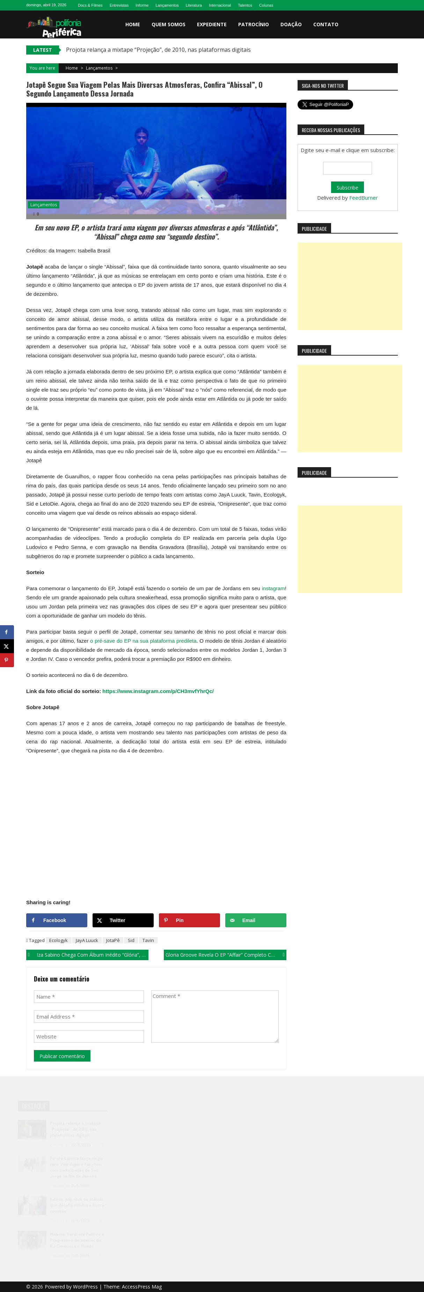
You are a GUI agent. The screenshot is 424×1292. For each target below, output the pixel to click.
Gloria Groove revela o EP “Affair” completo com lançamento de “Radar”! (226, 954)
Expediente (212, 24)
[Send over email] (255, 920)
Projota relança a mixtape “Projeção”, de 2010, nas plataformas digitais (158, 49)
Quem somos (168, 24)
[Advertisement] (350, 286)
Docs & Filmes (90, 5)
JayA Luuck (87, 940)
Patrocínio (253, 24)
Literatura (194, 5)
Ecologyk (58, 940)
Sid (131, 940)
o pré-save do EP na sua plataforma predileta (143, 641)
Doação (291, 24)
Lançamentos (167, 5)
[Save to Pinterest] (189, 920)
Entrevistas (119, 5)
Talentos (245, 5)
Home (132, 24)
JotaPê (113, 940)
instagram (273, 588)
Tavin (148, 940)
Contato (325, 24)
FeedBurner (363, 197)
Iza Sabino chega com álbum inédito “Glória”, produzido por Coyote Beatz (92, 954)
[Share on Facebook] (56, 920)
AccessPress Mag (142, 1286)
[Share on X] (123, 920)
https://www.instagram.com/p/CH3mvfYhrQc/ (158, 691)
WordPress (86, 1286)
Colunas (266, 5)
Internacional (220, 5)
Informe (142, 5)
